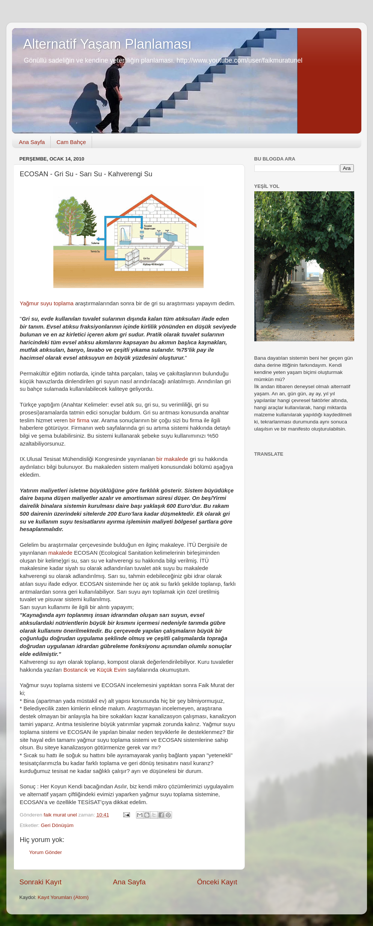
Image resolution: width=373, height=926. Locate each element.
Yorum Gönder (45, 852)
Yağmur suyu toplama (47, 303)
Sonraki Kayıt (41, 882)
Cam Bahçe (71, 142)
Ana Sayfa (32, 142)
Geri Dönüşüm (57, 825)
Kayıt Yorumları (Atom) (63, 897)
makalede (60, 553)
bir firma (79, 420)
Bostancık (75, 670)
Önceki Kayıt (217, 882)
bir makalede (172, 459)
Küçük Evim (111, 670)
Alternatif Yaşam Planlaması (107, 44)
